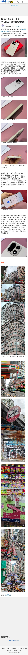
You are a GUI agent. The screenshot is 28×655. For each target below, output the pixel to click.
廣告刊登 (19, 648)
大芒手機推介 (14, 5)
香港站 (8, 648)
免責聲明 (15, 650)
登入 (20, 650)
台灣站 (3, 648)
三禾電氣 (8, 595)
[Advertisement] (14, 11)
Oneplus (18, 26)
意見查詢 (13, 648)
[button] (18, 2)
